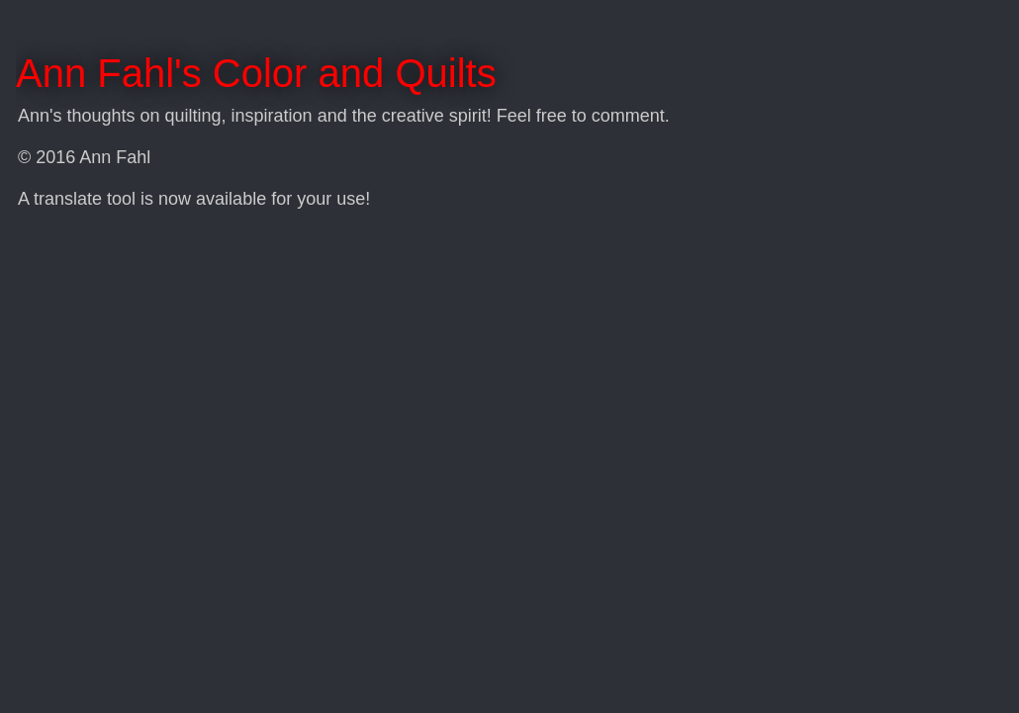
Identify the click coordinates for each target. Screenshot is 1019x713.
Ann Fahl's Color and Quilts (256, 73)
